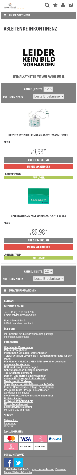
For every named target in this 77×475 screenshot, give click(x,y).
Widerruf (8, 426)
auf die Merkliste (38, 160)
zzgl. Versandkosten (43, 469)
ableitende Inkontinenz (16, 392)
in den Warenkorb (38, 166)
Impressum (10, 423)
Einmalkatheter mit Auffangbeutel (39, 76)
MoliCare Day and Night (17, 409)
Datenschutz (11, 420)
